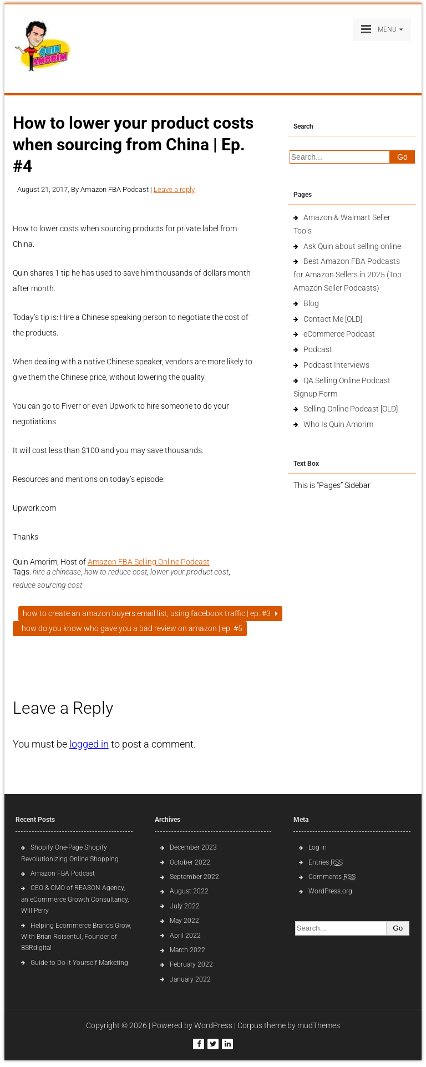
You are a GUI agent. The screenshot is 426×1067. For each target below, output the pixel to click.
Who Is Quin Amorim (338, 424)
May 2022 (184, 920)
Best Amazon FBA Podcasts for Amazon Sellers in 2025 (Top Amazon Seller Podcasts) (347, 274)
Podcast (317, 349)
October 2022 (190, 862)
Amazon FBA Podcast (63, 873)
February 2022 (191, 964)
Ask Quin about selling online (352, 246)
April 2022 (185, 935)
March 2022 (187, 950)
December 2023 (193, 847)
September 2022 (194, 877)
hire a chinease (57, 571)
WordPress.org (330, 891)
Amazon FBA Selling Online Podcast (149, 561)
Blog (311, 303)
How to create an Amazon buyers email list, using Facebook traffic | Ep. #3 (150, 613)
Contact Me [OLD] (332, 318)
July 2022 (185, 906)
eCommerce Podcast (339, 333)
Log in (317, 847)
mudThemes (318, 1025)
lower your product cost (189, 571)
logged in (89, 744)
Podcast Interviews (336, 364)
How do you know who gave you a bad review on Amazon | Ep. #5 (129, 628)
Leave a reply (174, 189)
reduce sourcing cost (47, 585)
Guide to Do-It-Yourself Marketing (80, 963)
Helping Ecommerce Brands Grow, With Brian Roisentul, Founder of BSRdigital (76, 937)
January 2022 (190, 979)
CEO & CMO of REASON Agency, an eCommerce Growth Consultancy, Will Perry (75, 899)
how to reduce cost (115, 571)
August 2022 (189, 891)
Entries (325, 862)
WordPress (213, 1025)
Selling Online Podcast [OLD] (350, 408)
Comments (332, 877)
